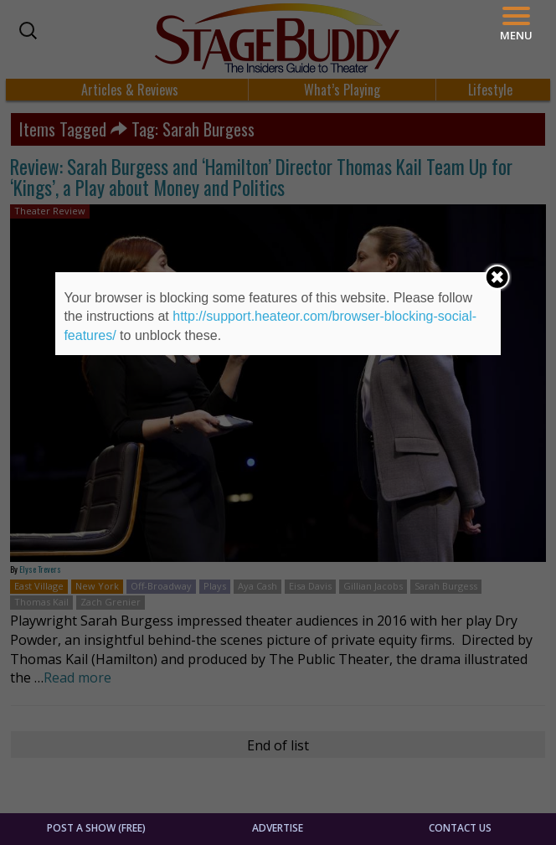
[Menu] (516, 24)
